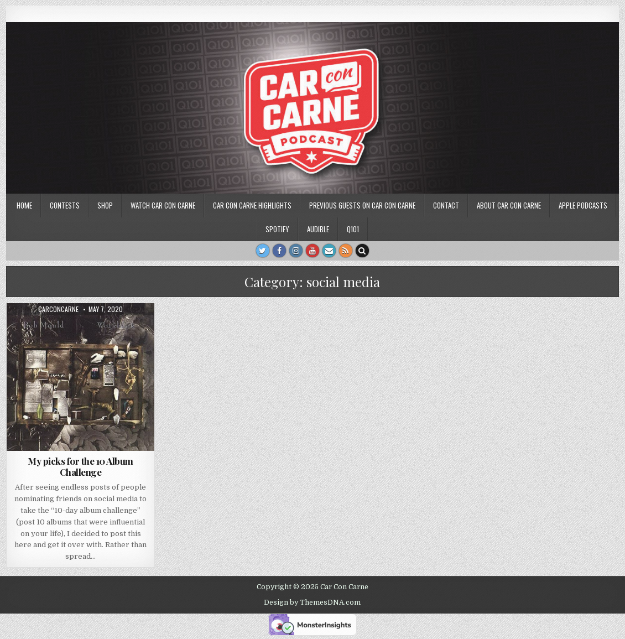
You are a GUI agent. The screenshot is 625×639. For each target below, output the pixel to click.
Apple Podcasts (583, 205)
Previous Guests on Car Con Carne (362, 205)
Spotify (277, 229)
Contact (446, 205)
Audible (318, 229)
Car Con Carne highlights (252, 205)
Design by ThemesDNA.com (312, 602)
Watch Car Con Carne (163, 205)
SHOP (105, 205)
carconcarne (58, 309)
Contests (65, 205)
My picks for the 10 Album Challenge (80, 466)
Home (24, 205)
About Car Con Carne (509, 205)
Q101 (353, 229)
